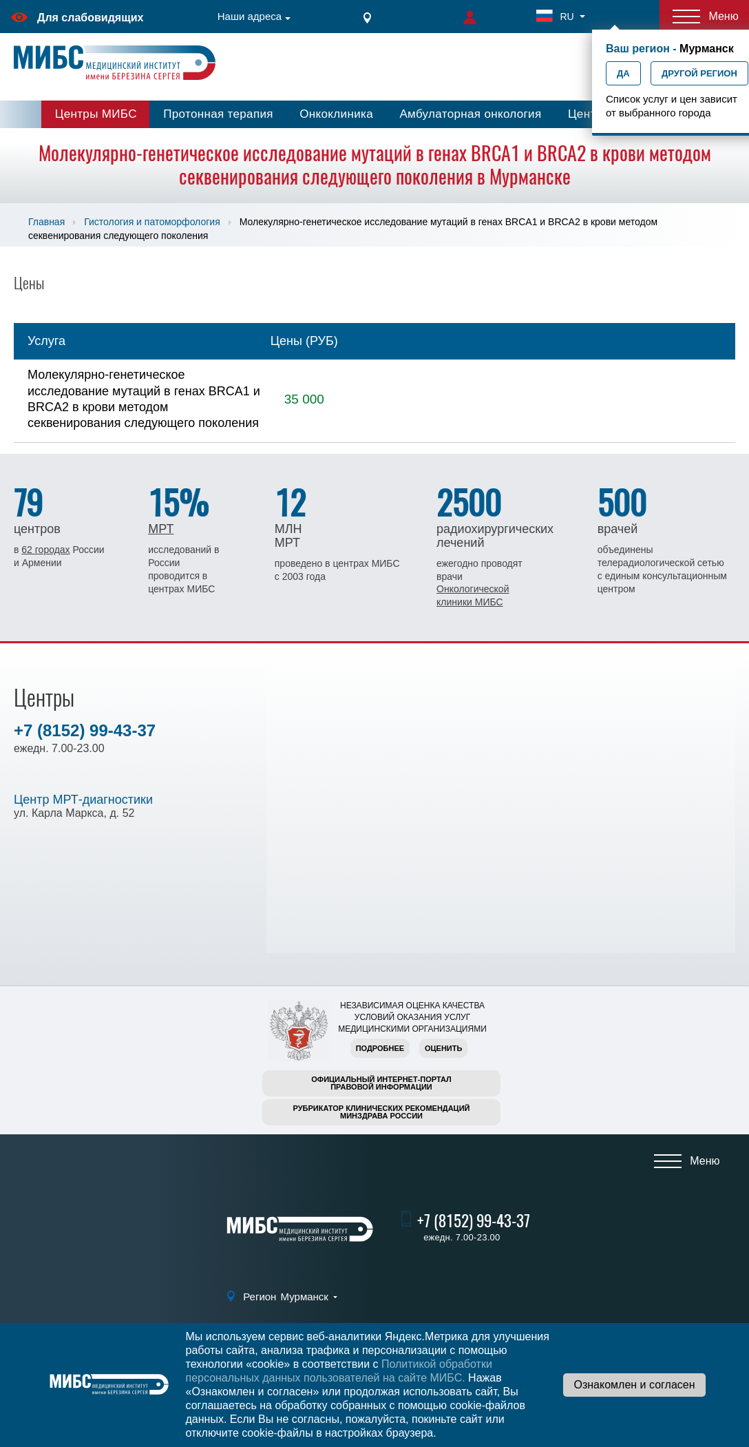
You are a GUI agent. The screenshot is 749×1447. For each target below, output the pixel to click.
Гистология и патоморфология (152, 221)
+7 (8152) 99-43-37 (85, 730)
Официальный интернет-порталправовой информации (381, 1083)
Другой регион (699, 73)
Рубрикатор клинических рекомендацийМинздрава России (381, 1112)
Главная (46, 221)
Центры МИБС (96, 114)
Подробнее (380, 1048)
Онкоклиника (336, 114)
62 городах (45, 549)
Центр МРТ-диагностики (83, 799)
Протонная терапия (218, 114)
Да (623, 73)
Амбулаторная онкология (470, 114)
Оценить (443, 1048)
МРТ (160, 529)
